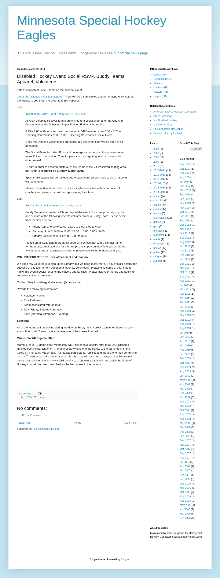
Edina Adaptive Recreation (168, 129)
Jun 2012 (185, 246)
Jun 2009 (185, 375)
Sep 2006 (185, 496)
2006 (156, 148)
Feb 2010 (185, 349)
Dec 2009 (185, 358)
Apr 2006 (185, 509)
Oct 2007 (185, 449)
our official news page (131, 53)
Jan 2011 (185, 306)
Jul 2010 (185, 332)
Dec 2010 (185, 311)
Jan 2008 (185, 436)
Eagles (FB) (160, 96)
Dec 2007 (185, 440)
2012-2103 (159, 183)
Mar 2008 (185, 427)
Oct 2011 (185, 272)
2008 (156, 157)
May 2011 (185, 289)
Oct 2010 (185, 319)
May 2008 (185, 423)
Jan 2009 (185, 397)
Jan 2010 (185, 354)
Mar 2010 (185, 345)
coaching (158, 200)
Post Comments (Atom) (45, 428)
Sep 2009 (185, 367)
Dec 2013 (185, 203)
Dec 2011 (185, 263)
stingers (157, 256)
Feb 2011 (185, 302)
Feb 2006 (185, 518)
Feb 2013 (185, 220)
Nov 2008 (185, 405)
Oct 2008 (185, 410)
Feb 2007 (185, 475)
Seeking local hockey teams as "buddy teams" (53, 205)
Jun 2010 (185, 336)
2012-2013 (159, 178)
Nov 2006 (185, 487)
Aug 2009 (185, 371)
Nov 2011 (185, 267)
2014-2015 (159, 192)
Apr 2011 (185, 293)
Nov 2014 (185, 164)
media (156, 239)
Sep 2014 (185, 173)
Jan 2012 (185, 259)
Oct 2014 (185, 168)
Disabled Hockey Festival (167, 133)
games (157, 222)
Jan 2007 (185, 479)
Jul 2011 (185, 285)
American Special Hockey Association (174, 111)
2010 (156, 166)
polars (156, 252)
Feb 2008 (185, 431)
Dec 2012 (185, 224)
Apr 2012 (185, 250)
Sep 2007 (185, 453)
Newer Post (24, 422)
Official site (159, 74)
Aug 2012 (185, 242)
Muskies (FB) (160, 87)
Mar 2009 (185, 388)
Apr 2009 (185, 384)
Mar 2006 (185, 513)
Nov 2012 (185, 229)
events (42, 397)
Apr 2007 (185, 466)
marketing (159, 234)
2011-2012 (159, 174)
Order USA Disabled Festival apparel (40, 96)
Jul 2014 (185, 181)
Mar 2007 (185, 470)
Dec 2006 (185, 483)
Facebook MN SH (163, 78)
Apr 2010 (185, 341)
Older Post (130, 422)
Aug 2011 (185, 280)
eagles (157, 204)
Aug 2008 (185, 418)
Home (77, 422)
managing (159, 230)
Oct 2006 (185, 492)
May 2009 (185, 380)
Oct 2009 (185, 362)
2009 (156, 161)
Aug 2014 (185, 177)
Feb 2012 (185, 255)
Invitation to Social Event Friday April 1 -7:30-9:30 (56, 113)
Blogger (125, 559)
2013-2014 (159, 187)
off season (159, 243)
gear (155, 226)
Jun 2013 (185, 216)
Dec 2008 (185, 401)
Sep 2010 (185, 324)
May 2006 (185, 505)
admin (156, 196)
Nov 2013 (185, 207)
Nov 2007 (185, 444)
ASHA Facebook (162, 116)
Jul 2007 (185, 462)
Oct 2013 (185, 211)
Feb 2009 (185, 392)
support (157, 260)
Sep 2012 (185, 237)
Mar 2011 (185, 298)
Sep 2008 (185, 414)
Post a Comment (31, 415)
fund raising (159, 217)
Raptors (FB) (160, 91)
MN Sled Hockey (162, 124)
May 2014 (185, 190)
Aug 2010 (185, 328)
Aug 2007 (185, 457)
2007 (156, 153)
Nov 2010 (185, 315)
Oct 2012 (185, 233)
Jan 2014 (185, 199)
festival (157, 213)
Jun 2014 (185, 186)
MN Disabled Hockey (165, 120)
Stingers (158, 83)
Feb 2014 (185, 194)
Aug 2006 (185, 500)
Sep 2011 (185, 276)
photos (157, 248)
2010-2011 (32, 397)
